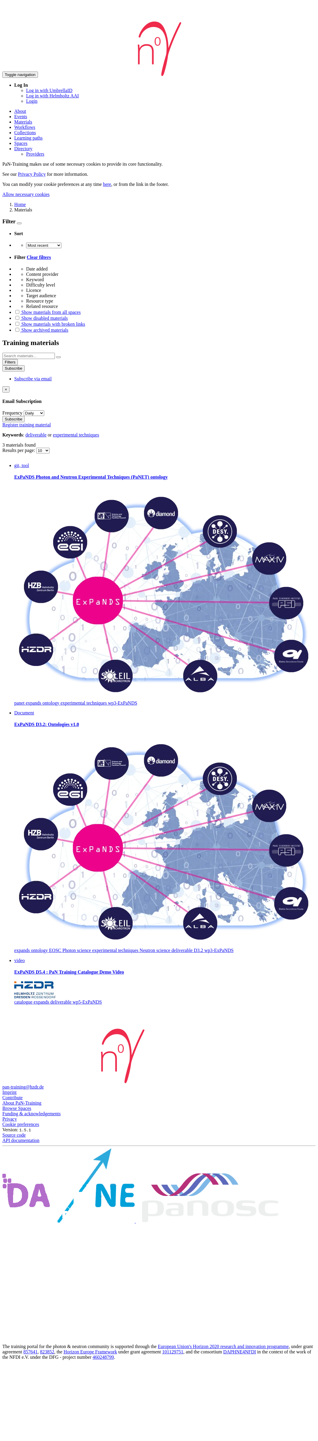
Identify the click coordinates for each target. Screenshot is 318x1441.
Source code (14, 1135)
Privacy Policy (32, 174)
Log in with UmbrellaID (49, 90)
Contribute (12, 1097)
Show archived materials (41, 330)
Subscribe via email (33, 378)
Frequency (12, 412)
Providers (35, 153)
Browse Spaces (16, 1108)
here (107, 184)
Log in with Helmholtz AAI (52, 95)
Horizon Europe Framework (90, 1351)
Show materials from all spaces (47, 312)
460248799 (103, 1357)
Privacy (9, 1119)
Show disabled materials (41, 318)
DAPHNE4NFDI (239, 1351)
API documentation (20, 1140)
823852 (47, 1351)
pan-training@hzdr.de (23, 1086)
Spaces (20, 143)
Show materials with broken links (49, 324)
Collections (25, 132)
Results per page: (19, 450)
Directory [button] (23, 148)
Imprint (9, 1092)
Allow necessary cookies (26, 194)
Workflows (24, 127)
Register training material (26, 424)
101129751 (172, 1351)
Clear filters (39, 257)
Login (31, 101)
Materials (23, 121)
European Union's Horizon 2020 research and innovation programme (223, 1346)
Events (20, 116)
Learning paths (28, 137)
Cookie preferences (20, 1124)
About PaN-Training (21, 1102)
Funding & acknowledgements (31, 1113)
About (20, 111)
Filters (10, 362)
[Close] (5, 389)
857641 (30, 1351)
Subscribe (13, 368)
